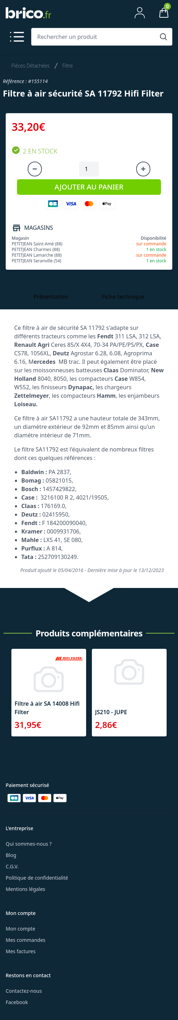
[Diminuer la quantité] (35, 169)
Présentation (50, 297)
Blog (11, 855)
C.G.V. (12, 866)
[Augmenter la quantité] (143, 169)
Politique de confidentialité (37, 877)
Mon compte (20, 928)
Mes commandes (25, 940)
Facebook (17, 1002)
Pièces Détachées (30, 65)
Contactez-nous (24, 990)
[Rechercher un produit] (94, 37)
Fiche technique (123, 297)
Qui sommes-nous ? (29, 843)
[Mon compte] (140, 13)
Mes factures (20, 951)
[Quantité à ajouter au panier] (89, 169)
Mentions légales (25, 889)
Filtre (67, 65)
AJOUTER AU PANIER (89, 187)
